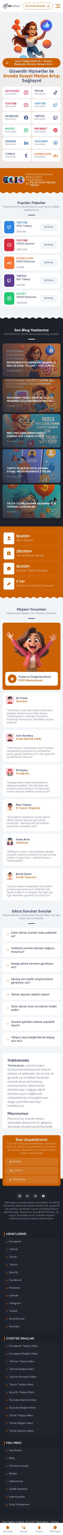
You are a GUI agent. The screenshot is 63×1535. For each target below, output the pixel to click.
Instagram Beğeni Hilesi (23, 1353)
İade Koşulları (17, 1497)
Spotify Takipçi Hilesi (21, 1392)
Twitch (13, 1264)
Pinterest (14, 1288)
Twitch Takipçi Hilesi (21, 1384)
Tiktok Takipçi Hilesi (21, 1415)
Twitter (13, 1249)
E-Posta (15, 1170)
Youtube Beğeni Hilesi (22, 1408)
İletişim (15, 1161)
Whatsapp (17, 1179)
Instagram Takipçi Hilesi (23, 1346)
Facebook (15, 1280)
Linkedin (14, 1295)
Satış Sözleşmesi (19, 1504)
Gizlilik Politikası (18, 1489)
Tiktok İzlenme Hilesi (21, 1431)
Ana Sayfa (15, 1450)
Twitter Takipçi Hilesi (21, 1361)
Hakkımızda (16, 1481)
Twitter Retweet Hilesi (22, 1377)
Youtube (14, 1326)
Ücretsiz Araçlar (19, 1466)
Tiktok (13, 1257)
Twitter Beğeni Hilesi (21, 1369)
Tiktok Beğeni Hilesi (21, 1423)
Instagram (15, 1241)
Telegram (15, 1303)
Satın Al (48, 227)
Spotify (13, 1272)
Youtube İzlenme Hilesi (22, 1400)
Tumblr (13, 1311)
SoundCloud (16, 1319)
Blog (12, 1458)
